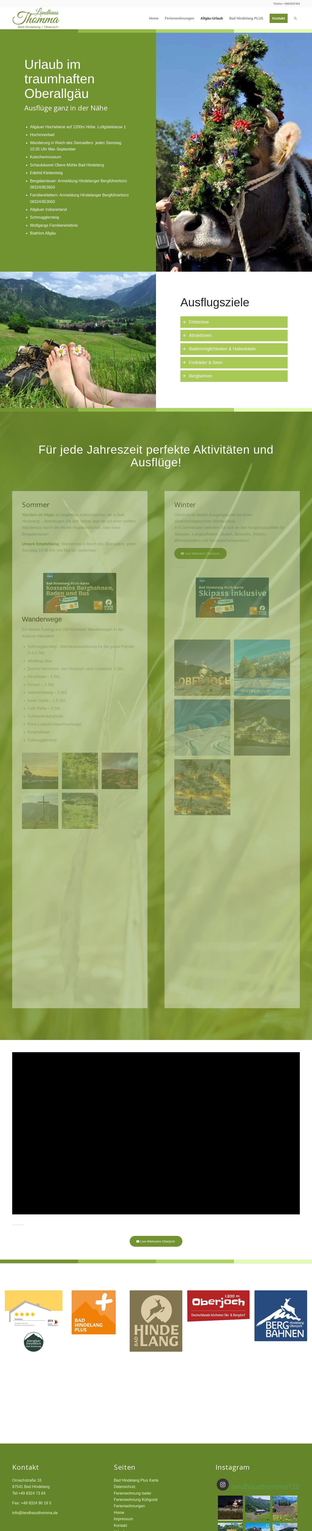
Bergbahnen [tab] (197, 376)
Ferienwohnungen (129, 1506)
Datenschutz (125, 1487)
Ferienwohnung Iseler (132, 1493)
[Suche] (295, 18)
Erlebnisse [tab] (196, 322)
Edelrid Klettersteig (46, 173)
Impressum (123, 1519)
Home (119, 1512)
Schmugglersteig (44, 217)
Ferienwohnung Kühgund (135, 1500)
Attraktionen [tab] (197, 335)
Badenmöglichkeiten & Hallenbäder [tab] (219, 348)
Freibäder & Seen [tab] (203, 362)
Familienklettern (44, 195)
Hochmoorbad (42, 135)
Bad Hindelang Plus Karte (136, 1480)
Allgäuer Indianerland (48, 209)
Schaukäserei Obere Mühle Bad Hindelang (67, 165)
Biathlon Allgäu (43, 233)
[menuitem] (154, 18)
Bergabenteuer (43, 181)
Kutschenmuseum (45, 157)
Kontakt (120, 1525)
